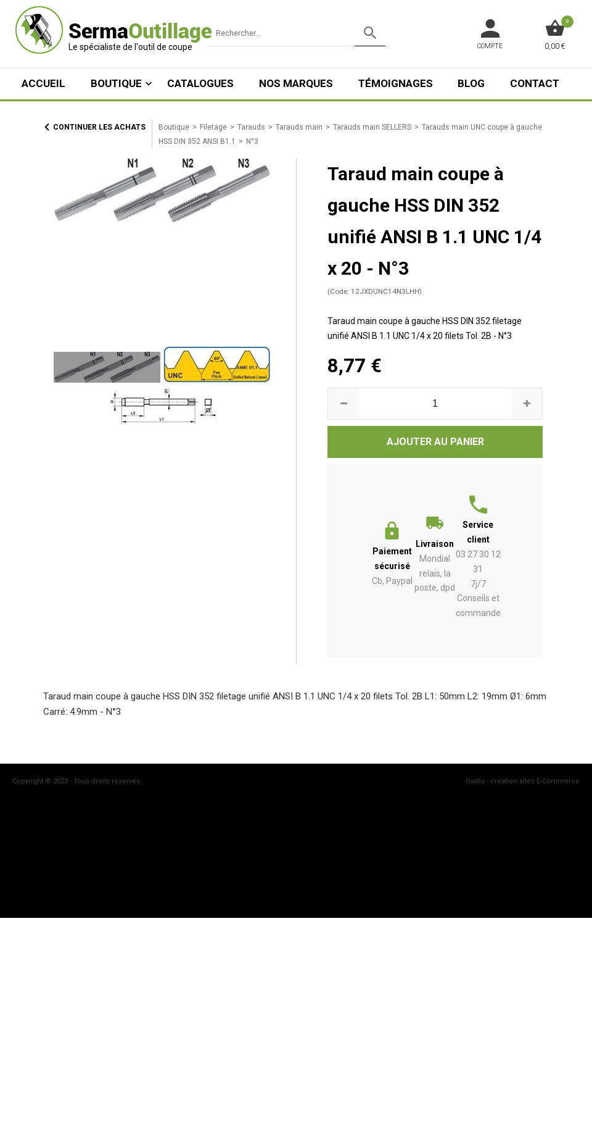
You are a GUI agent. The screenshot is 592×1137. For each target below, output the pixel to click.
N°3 (252, 141)
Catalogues (200, 83)
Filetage (213, 127)
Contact (534, 83)
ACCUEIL (43, 83)
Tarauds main (299, 127)
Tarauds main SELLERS (372, 127)
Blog (471, 83)
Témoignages (395, 83)
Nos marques (296, 83)
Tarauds (251, 127)
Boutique (116, 83)
